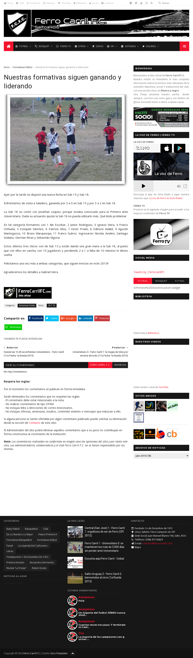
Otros (80, 46)
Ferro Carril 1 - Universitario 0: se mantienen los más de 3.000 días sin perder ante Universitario (104, 547)
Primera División (15, 562)
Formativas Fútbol (22, 67)
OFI (110, 46)
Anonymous (86, 597)
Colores (149, 46)
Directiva (64, 3)
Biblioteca (79, 3)
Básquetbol (31, 528)
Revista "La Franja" (16, 568)
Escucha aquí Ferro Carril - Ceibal (104, 558)
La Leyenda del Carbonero (32, 545)
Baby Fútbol (13, 528)
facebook (120, 365)
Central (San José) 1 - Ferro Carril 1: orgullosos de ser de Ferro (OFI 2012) (105, 531)
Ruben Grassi (39, 568)
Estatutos (49, 3)
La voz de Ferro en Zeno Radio (165, 198)
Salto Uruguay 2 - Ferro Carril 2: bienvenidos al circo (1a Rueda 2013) (103, 577)
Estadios (128, 46)
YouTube (163, 387)
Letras (10, 551)
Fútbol (21, 46)
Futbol (143, 281)
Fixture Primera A (47, 534)
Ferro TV (63, 46)
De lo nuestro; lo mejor (20, 534)
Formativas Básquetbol (19, 540)
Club (20, 3)
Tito (81, 633)
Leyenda (12, 55)
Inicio (8, 3)
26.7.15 (51, 305)
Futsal (180, 281)
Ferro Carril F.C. (100, 365)
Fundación (33, 3)
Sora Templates (59, 653)
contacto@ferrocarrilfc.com (157, 543)
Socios (94, 3)
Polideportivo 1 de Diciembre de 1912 (27, 557)
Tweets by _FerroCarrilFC (149, 272)
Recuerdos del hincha (42, 562)
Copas (97, 46)
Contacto (107, 3)
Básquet (42, 46)
